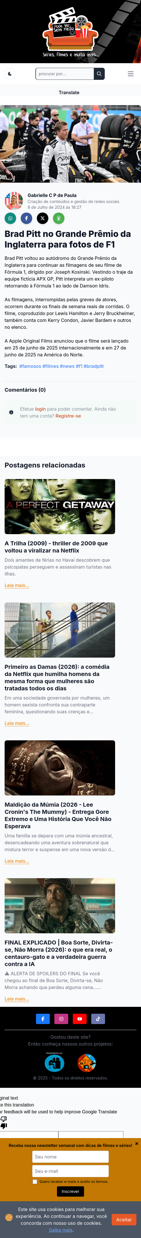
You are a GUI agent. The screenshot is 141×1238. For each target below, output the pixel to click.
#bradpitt (94, 366)
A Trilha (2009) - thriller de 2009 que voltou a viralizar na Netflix (56, 547)
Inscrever (70, 1191)
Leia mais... (17, 585)
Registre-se (68, 416)
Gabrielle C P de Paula (52, 195)
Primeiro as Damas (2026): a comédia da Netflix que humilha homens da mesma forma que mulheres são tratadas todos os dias (57, 677)
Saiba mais (61, 1230)
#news (67, 366)
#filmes (50, 366)
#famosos (30, 366)
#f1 (79, 366)
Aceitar (124, 1219)
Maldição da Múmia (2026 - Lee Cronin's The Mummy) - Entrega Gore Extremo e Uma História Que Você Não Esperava (58, 815)
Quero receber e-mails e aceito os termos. (70, 1181)
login (40, 409)
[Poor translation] (3, 1122)
